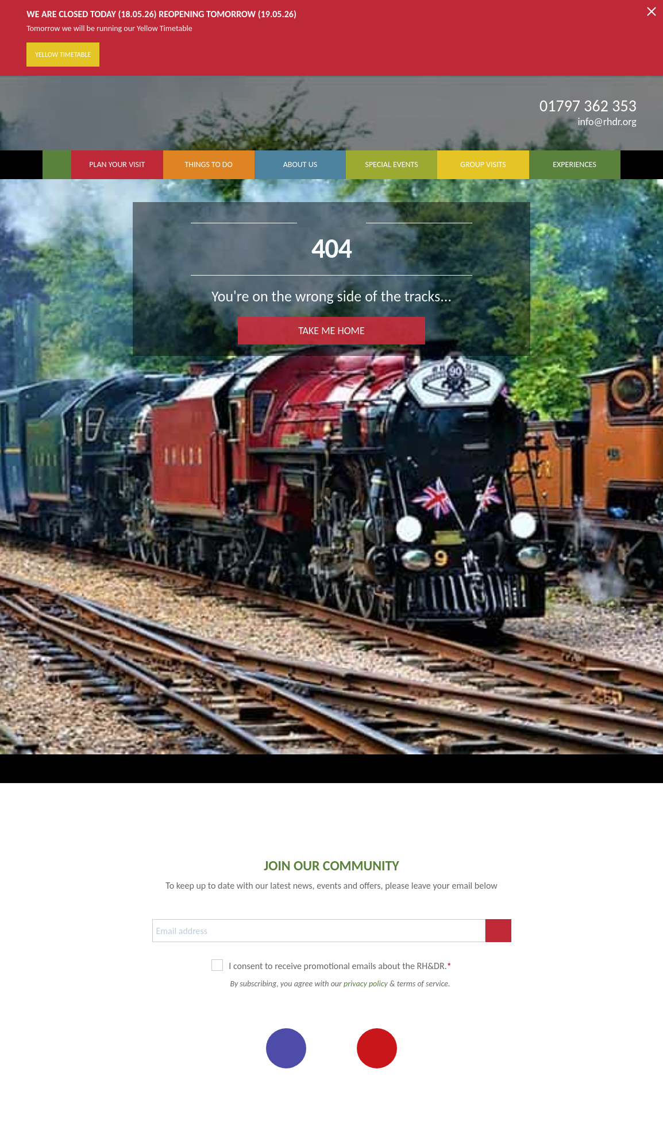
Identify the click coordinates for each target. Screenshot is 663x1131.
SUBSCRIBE (498, 930)
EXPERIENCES (574, 164)
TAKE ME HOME (331, 330)
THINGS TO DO (208, 164)
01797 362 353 (588, 106)
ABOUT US (300, 164)
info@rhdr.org (599, 121)
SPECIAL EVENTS (391, 164)
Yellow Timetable (63, 55)
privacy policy (366, 984)
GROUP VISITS (483, 164)
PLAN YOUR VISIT (117, 164)
